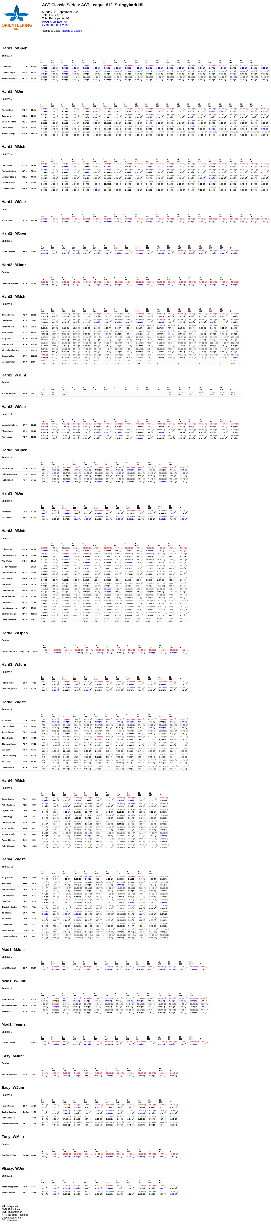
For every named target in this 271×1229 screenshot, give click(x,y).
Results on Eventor (54, 21)
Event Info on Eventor (56, 24)
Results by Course (72, 30)
